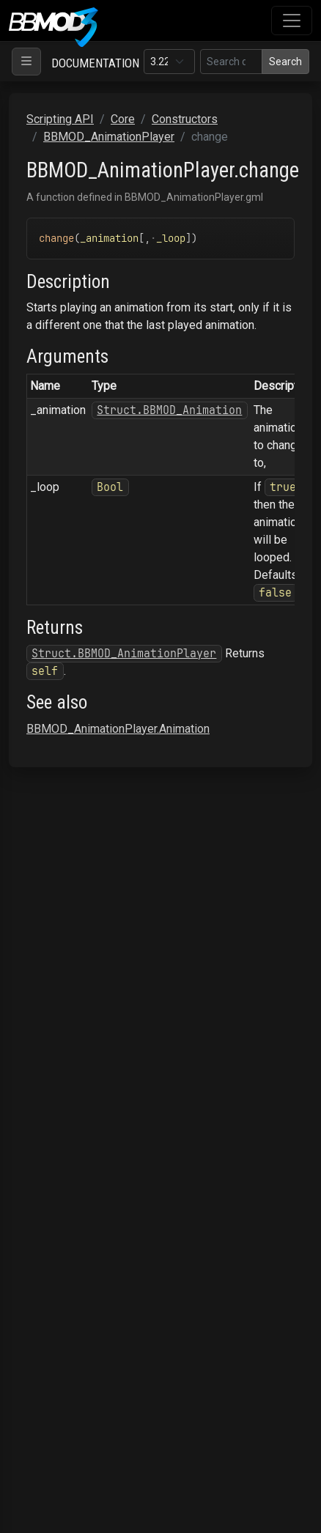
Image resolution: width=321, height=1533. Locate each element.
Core (123, 119)
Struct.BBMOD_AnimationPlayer (124, 653)
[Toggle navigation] (291, 20)
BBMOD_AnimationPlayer (108, 137)
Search (285, 61)
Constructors (185, 119)
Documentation (95, 63)
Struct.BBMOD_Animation (169, 410)
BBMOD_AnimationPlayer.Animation (118, 729)
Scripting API (60, 119)
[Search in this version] (231, 61)
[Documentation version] (169, 61)
